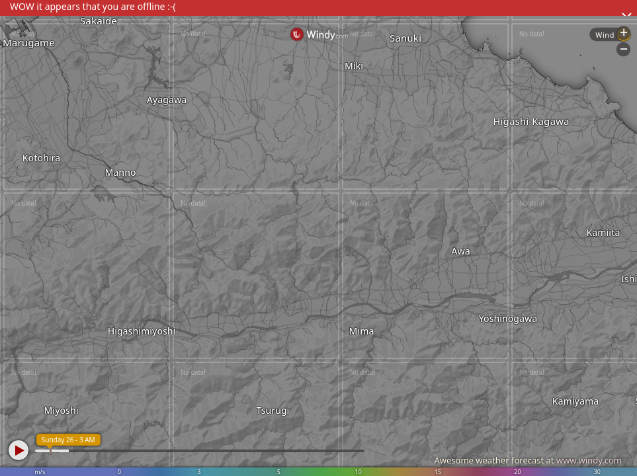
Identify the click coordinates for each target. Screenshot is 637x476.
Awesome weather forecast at (528, 460)
